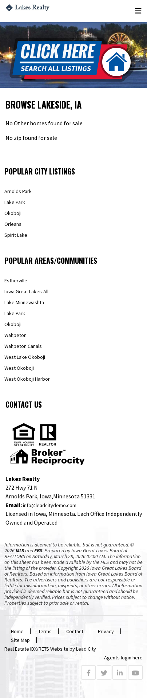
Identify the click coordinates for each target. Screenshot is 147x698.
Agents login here (123, 657)
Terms (45, 631)
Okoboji (12, 213)
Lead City (86, 649)
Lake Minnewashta (24, 302)
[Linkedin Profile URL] (120, 673)
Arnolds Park (18, 191)
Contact (74, 631)
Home (17, 631)
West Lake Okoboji (24, 357)
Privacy (106, 631)
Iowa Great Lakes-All (26, 291)
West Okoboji (19, 368)
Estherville (15, 280)
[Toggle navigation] (139, 11)
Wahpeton (15, 335)
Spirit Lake (15, 235)
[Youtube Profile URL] (135, 673)
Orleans (12, 224)
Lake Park (14, 202)
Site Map (20, 640)
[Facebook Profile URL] (88, 673)
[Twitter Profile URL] (104, 673)
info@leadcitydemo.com (49, 505)
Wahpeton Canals (23, 346)
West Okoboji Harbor (27, 379)
